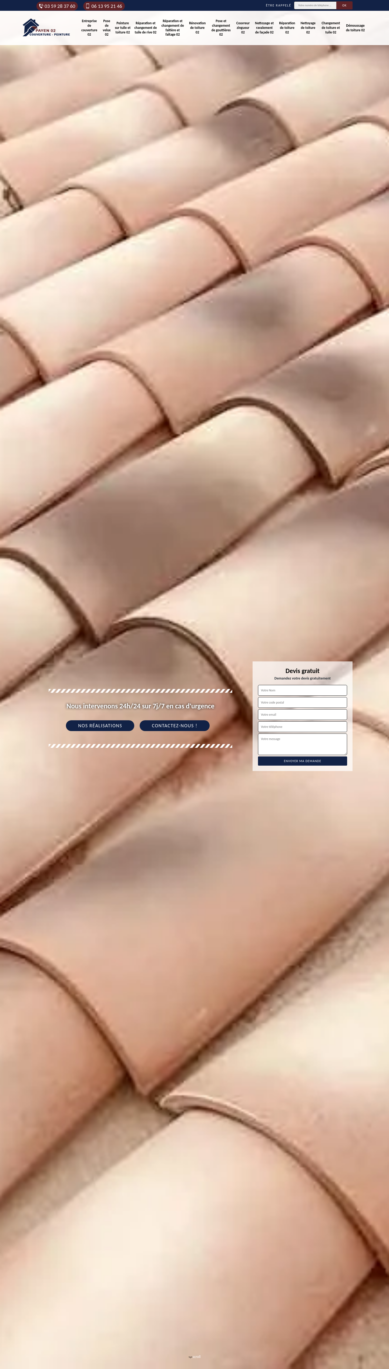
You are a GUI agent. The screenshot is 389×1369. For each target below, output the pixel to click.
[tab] (194, 684)
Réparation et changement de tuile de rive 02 (145, 27)
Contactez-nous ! (174, 726)
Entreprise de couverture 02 (89, 28)
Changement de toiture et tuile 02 (330, 27)
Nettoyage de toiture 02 (308, 27)
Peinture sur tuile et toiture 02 (122, 27)
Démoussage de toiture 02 (355, 27)
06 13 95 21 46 (103, 6)
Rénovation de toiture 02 (197, 27)
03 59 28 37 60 (56, 6)
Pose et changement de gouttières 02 (221, 28)
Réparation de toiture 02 (287, 27)
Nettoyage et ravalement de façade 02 (264, 27)
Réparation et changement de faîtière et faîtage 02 (172, 28)
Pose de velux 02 (107, 28)
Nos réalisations (100, 726)
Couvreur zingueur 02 (243, 27)
